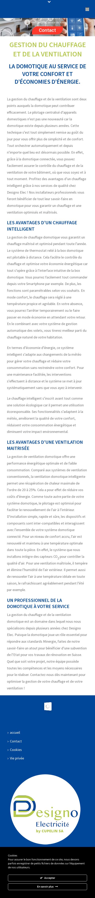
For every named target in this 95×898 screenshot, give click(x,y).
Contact (47, 30)
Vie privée (16, 758)
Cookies (15, 749)
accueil (14, 732)
